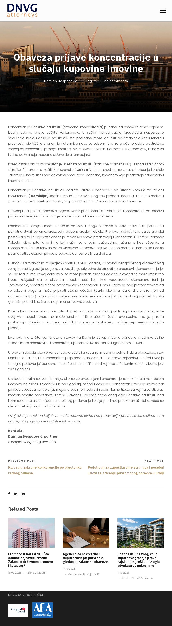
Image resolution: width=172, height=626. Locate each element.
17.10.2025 (69, 569)
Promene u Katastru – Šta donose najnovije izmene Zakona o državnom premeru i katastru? (30, 560)
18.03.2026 (14, 573)
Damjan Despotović (60, 81)
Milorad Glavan (36, 573)
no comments (116, 81)
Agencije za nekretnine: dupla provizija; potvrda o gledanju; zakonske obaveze (85, 558)
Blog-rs (91, 81)
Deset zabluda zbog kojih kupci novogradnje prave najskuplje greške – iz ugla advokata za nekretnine (138, 560)
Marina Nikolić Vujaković (83, 574)
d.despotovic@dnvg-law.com (32, 442)
